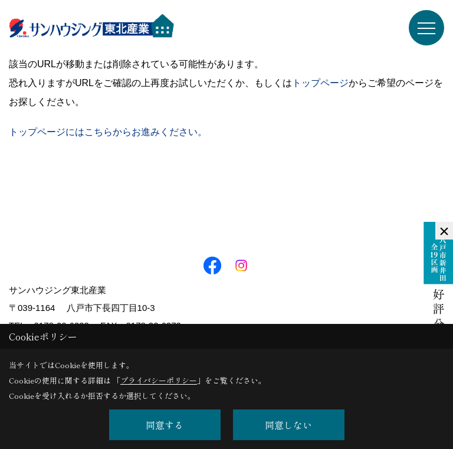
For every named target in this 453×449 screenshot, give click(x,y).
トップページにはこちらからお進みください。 (108, 132)
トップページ (320, 83)
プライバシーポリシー (158, 380)
